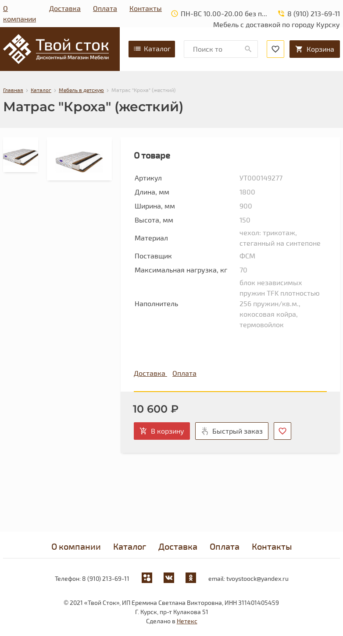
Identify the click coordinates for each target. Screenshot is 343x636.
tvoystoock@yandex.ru (257, 578)
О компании (19, 13)
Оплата (105, 8)
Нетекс (187, 621)
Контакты (145, 8)
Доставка (65, 8)
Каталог (152, 48)
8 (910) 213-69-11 (105, 578)
